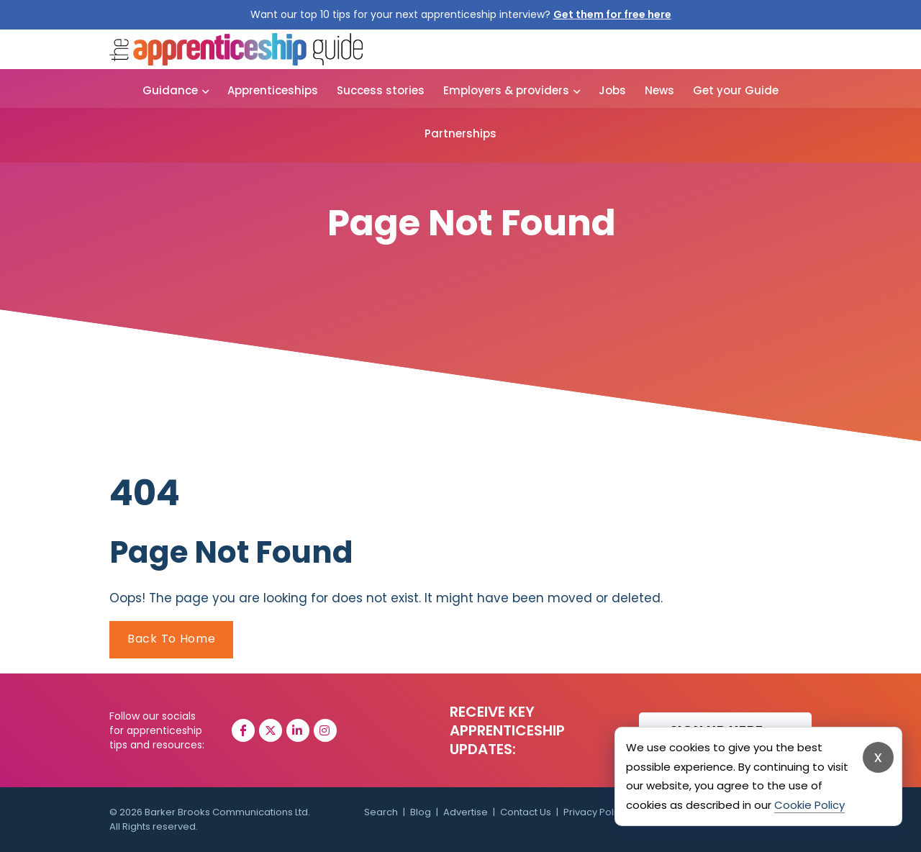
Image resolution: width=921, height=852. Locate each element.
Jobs (612, 90)
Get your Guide (736, 90)
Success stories (381, 90)
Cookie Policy (809, 804)
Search (381, 812)
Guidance (170, 90)
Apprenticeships (272, 90)
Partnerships (460, 133)
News (659, 90)
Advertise (465, 812)
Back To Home (171, 638)
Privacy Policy (595, 812)
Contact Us (525, 812)
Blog (420, 812)
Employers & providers (506, 90)
